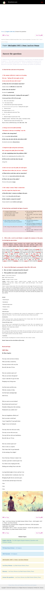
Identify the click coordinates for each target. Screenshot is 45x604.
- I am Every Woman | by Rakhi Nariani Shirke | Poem (18, 571)
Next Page (39, 35)
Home (2, 31)
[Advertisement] (22, 17)
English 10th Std (10, 31)
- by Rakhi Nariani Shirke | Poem (15, 565)
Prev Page (5, 35)
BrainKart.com (12, 2)
